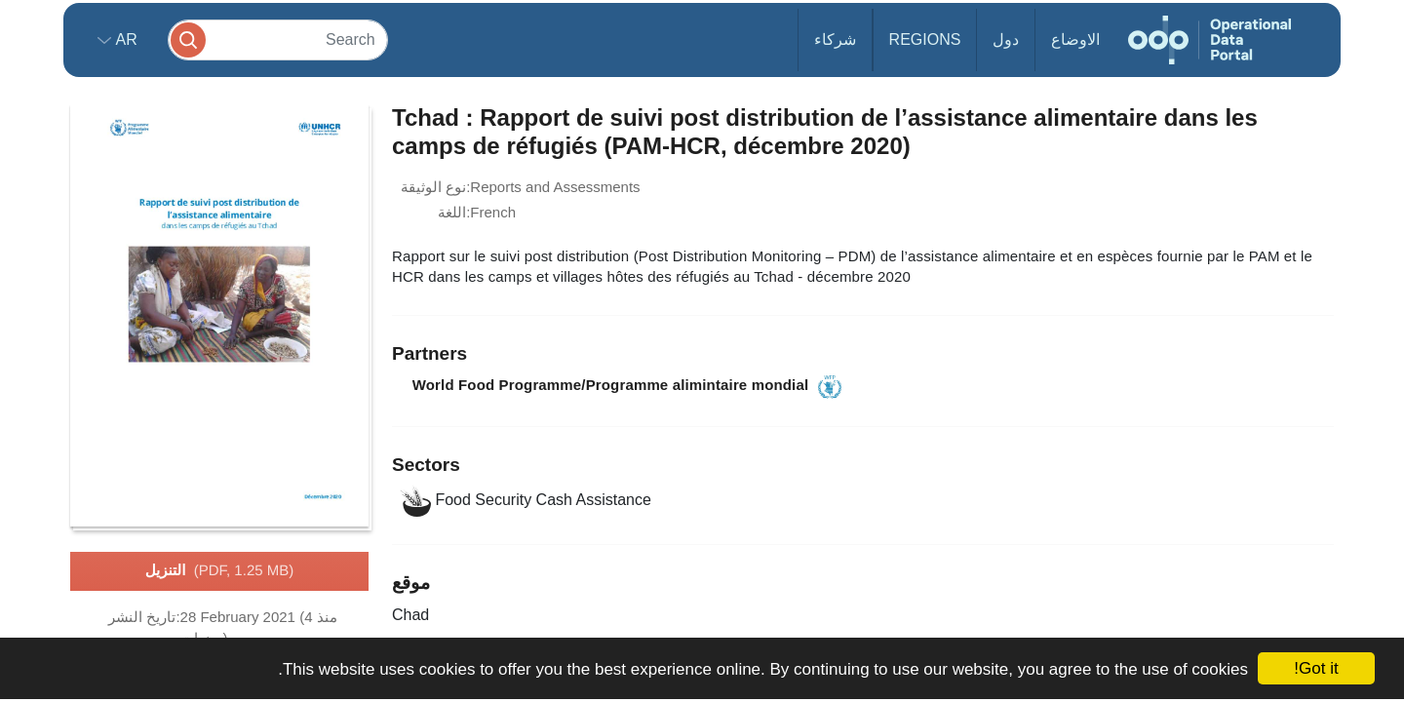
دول (1006, 39)
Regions (925, 39)
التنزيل (219, 571)
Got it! (1316, 668)
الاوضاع (1075, 39)
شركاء (835, 39)
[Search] (278, 39)
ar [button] (124, 39)
